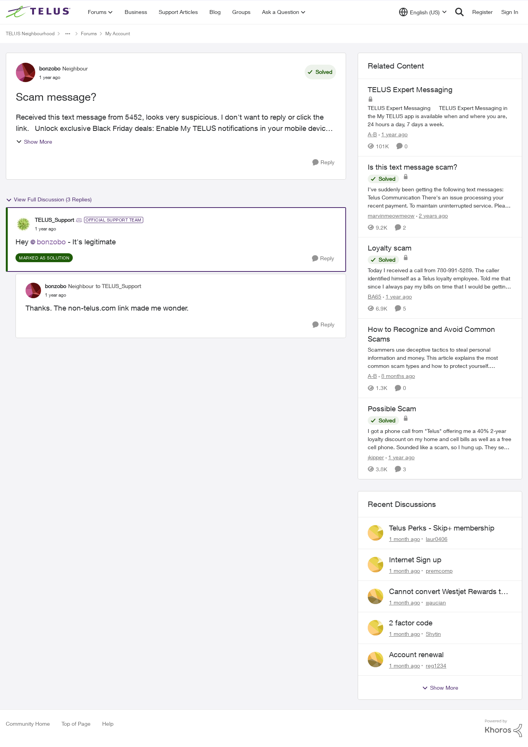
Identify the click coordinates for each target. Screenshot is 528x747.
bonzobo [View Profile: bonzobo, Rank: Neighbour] (49, 68)
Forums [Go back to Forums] (89, 33)
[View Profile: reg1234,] (375, 659)
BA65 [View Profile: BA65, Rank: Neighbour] (374, 296)
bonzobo (51, 241)
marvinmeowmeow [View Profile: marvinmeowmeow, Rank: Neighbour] (391, 215)
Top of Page (76, 723)
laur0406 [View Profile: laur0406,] (436, 539)
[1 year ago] (393, 134)
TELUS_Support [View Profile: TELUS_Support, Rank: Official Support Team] (54, 219)
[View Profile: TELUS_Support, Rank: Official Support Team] (23, 224)
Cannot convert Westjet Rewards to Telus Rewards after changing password (447, 591)
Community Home (28, 723)
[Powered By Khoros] (503, 728)
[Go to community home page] (39, 12)
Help (107, 723)
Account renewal (416, 654)
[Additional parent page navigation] (67, 33)
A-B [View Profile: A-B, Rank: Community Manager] (372, 134)
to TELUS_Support (118, 286)
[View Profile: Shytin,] (375, 627)
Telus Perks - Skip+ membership (441, 528)
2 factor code (410, 622)
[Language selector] (423, 12)
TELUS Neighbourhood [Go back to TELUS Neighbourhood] (30, 33)
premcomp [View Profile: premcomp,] (439, 570)
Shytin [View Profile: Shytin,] (433, 633)
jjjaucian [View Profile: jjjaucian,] (436, 602)
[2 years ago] (432, 215)
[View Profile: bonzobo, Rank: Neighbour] (25, 72)
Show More (34, 141)
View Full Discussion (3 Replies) (49, 199)
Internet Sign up (415, 559)
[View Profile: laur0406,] (375, 533)
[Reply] (323, 162)
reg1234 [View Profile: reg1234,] (436, 665)
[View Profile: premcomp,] (375, 564)
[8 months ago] (397, 376)
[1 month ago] (404, 539)
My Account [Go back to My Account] (117, 33)
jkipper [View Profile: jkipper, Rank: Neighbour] (376, 457)
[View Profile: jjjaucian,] (375, 596)
